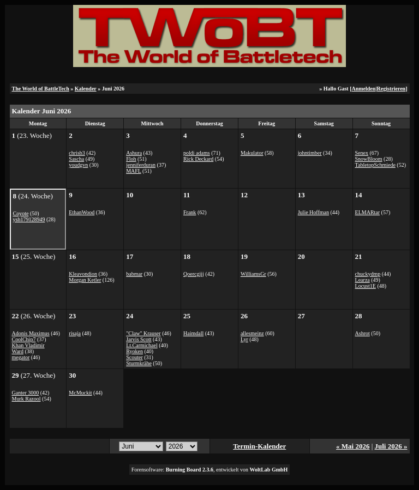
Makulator (252, 153)
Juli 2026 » (391, 446)
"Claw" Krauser (143, 333)
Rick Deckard (198, 159)
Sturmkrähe (139, 363)
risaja (75, 333)
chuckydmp (368, 274)
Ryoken (134, 351)
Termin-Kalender (259, 446)
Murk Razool (26, 399)
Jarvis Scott (138, 339)
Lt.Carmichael (141, 345)
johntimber (310, 153)
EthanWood (81, 212)
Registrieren (391, 89)
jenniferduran (140, 165)
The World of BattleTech (40, 89)
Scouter (134, 357)
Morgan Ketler (85, 280)
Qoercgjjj (193, 274)
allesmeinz (252, 333)
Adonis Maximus (31, 333)
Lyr (244, 339)
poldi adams (196, 153)
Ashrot (362, 333)
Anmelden (363, 89)
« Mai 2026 (352, 446)
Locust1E (365, 286)
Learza (362, 280)
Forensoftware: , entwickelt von (209, 470)
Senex (361, 153)
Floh (131, 159)
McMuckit (80, 393)
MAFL (133, 171)
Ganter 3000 (25, 393)
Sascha (76, 159)
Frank (189, 212)
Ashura (134, 153)
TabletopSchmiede (375, 165)
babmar (134, 274)
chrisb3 (77, 153)
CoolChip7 (24, 339)
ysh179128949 (29, 219)
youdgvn (78, 165)
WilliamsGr (253, 274)
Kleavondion (83, 274)
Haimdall (193, 333)
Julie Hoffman (313, 212)
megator (21, 357)
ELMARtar (367, 212)
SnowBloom (368, 159)
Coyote (21, 213)
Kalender (86, 89)
